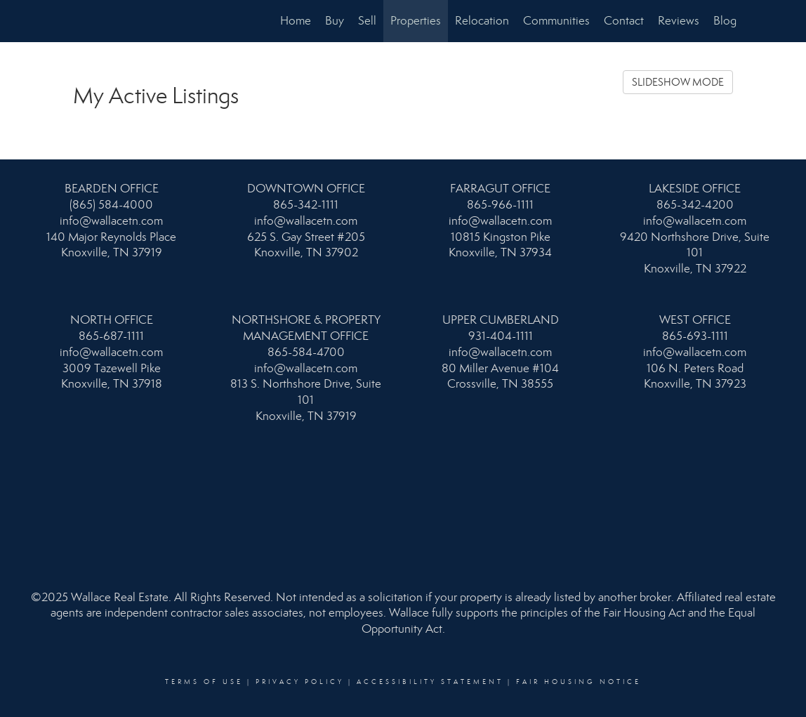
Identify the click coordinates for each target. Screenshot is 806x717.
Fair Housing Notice (578, 682)
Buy (334, 20)
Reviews (678, 20)
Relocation (482, 20)
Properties (415, 20)
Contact (624, 20)
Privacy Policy (300, 682)
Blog (724, 20)
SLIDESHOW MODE (678, 82)
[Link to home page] (69, 21)
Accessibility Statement (430, 682)
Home (295, 20)
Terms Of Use (204, 682)
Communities (556, 20)
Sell (367, 20)
